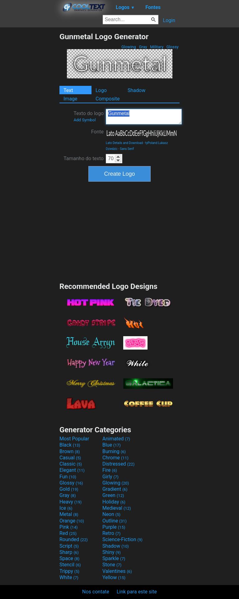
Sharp (69, 552)
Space (69, 558)
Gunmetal (144, 116)
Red (68, 533)
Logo (101, 90)
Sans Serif (127, 149)
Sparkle (113, 558)
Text (68, 90)
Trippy (69, 571)
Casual (70, 458)
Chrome (115, 458)
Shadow (136, 90)
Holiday (113, 502)
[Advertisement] (29, 125)
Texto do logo (88, 116)
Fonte (97, 132)
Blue (111, 445)
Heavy (70, 502)
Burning (114, 451)
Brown (69, 451)
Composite (108, 99)
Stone (111, 565)
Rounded (73, 539)
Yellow (113, 577)
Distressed (118, 464)
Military (156, 46)
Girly (110, 477)
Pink (68, 527)
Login (169, 20)
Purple (113, 527)
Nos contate (95, 592)
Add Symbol (84, 120)
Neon (111, 514)
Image (70, 99)
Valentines (117, 571)
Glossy (173, 46)
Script (69, 546)
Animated (116, 439)
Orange (71, 521)
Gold (68, 489)
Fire (109, 470)
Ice (65, 508)
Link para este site (137, 592)
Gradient (114, 489)
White (68, 577)
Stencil (70, 565)
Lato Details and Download (124, 143)
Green (113, 495)
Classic (70, 464)
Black (69, 445)
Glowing (128, 46)
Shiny (111, 552)
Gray (143, 46)
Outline (114, 521)
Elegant (72, 470)
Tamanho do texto (83, 158)
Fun (67, 477)
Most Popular (74, 439)
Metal (68, 514)
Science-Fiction (122, 539)
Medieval (116, 508)
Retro (111, 533)
